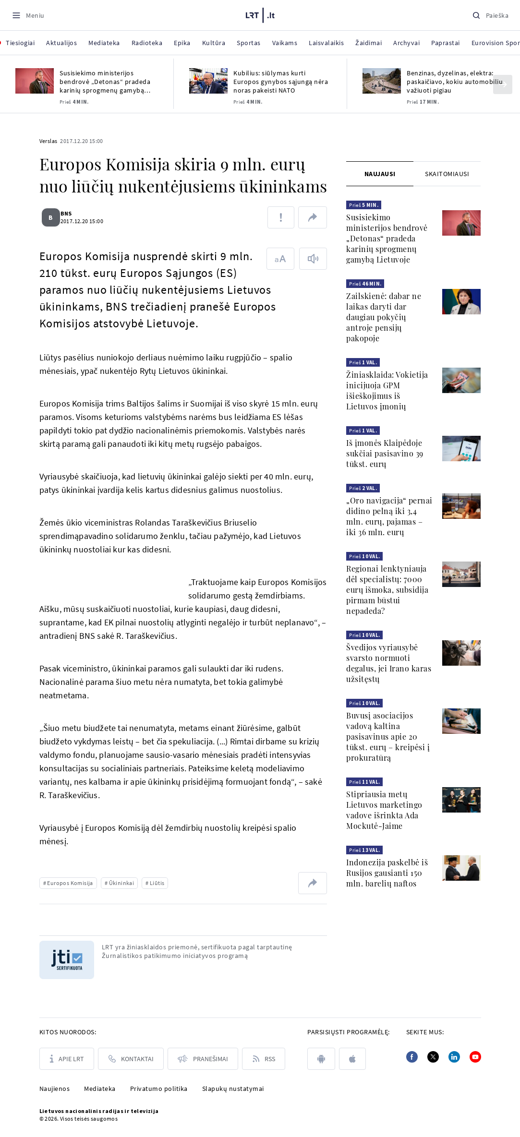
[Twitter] (433, 1057)
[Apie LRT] (66, 1059)
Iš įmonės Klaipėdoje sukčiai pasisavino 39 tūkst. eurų (384, 453)
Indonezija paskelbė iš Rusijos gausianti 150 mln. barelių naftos (387, 872)
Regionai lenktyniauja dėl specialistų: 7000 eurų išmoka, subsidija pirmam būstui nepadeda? (387, 589)
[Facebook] (412, 1057)
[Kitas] (502, 84)
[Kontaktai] (131, 1059)
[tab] (379, 173)
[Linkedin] (454, 1057)
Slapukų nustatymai (233, 1088)
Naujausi (380, 173)
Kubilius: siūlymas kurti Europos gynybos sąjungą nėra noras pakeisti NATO (280, 82)
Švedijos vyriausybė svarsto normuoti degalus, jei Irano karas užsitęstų (388, 663)
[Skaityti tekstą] (313, 259)
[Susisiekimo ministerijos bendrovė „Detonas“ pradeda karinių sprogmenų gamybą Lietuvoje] (34, 81)
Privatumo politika (159, 1088)
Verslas (48, 140)
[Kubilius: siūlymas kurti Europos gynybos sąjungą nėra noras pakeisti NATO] (208, 81)
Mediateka (100, 1088)
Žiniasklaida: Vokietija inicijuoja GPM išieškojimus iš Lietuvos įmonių (387, 390)
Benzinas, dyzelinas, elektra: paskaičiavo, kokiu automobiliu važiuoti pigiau (455, 82)
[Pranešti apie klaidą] (280, 217)
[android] (321, 1059)
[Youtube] (475, 1057)
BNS (72, 213)
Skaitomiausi (447, 173)
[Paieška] (490, 15)
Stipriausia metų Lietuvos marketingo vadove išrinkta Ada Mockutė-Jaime (384, 810)
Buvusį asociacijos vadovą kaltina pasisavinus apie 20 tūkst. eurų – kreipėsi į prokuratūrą (388, 736)
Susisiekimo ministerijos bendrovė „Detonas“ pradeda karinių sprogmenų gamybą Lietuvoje (105, 82)
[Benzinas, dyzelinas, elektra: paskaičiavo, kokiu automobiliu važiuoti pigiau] (382, 81)
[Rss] (263, 1059)
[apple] (352, 1059)
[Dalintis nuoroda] (312, 217)
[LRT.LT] (260, 14)
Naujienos (54, 1088)
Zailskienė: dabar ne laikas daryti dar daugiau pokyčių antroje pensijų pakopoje (383, 317)
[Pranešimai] (203, 1059)
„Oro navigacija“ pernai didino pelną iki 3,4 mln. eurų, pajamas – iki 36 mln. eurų (389, 516)
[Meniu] (28, 15)
